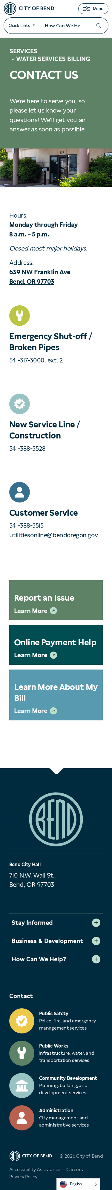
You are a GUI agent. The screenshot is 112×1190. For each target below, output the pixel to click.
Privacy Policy (23, 1177)
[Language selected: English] (78, 1184)
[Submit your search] (98, 25)
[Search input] (64, 26)
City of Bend (89, 1156)
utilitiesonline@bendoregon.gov (53, 535)
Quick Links (19, 25)
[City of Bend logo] (29, 8)
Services (23, 51)
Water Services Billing (53, 59)
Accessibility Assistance (34, 1169)
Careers (74, 1169)
